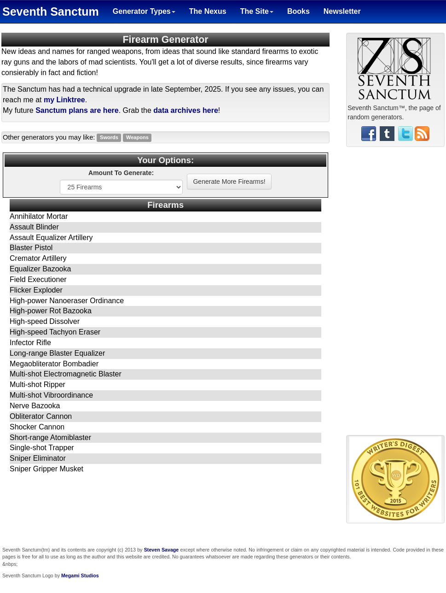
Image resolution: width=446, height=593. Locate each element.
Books (298, 11)
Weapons (137, 138)
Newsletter (342, 11)
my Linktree (64, 100)
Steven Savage (161, 549)
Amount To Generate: (121, 172)
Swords (109, 138)
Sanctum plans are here (77, 110)
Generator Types (144, 11)
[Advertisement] (395, 294)
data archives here (185, 110)
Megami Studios (80, 575)
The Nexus (207, 11)
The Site (256, 11)
